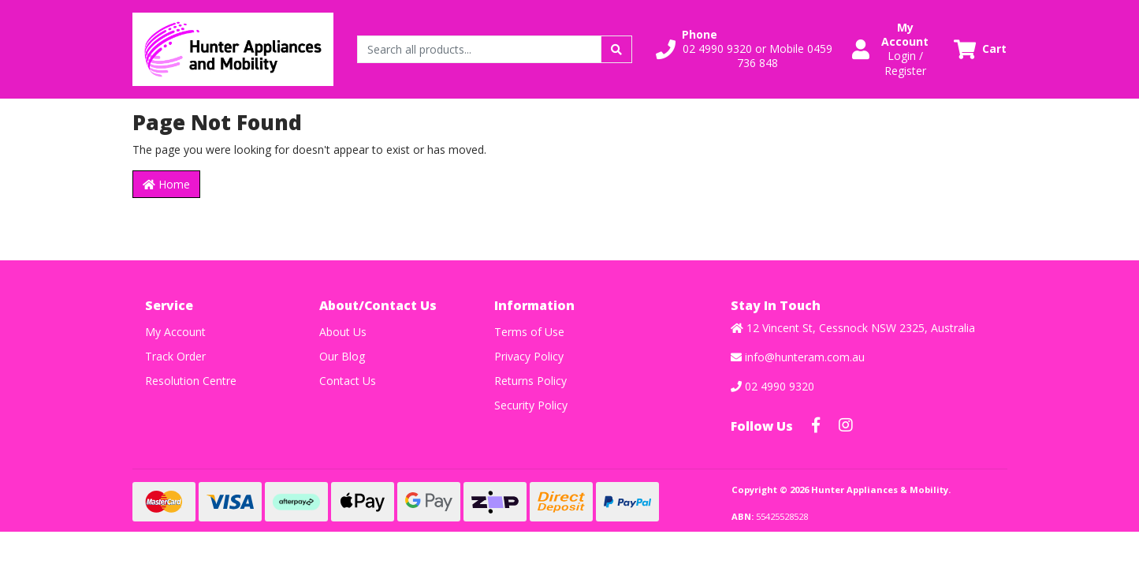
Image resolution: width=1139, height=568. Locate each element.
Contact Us (347, 380)
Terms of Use (529, 331)
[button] (744, 49)
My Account (175, 331)
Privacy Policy (529, 356)
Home (166, 184)
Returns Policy (530, 380)
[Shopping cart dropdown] (980, 49)
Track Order (175, 356)
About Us (343, 331)
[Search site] (616, 49)
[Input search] (479, 49)
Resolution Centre (190, 380)
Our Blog (342, 356)
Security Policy (531, 405)
